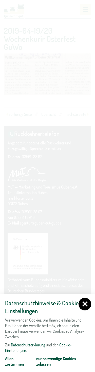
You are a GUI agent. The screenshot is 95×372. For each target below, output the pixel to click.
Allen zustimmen (14, 361)
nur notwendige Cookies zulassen (56, 361)
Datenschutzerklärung (28, 344)
